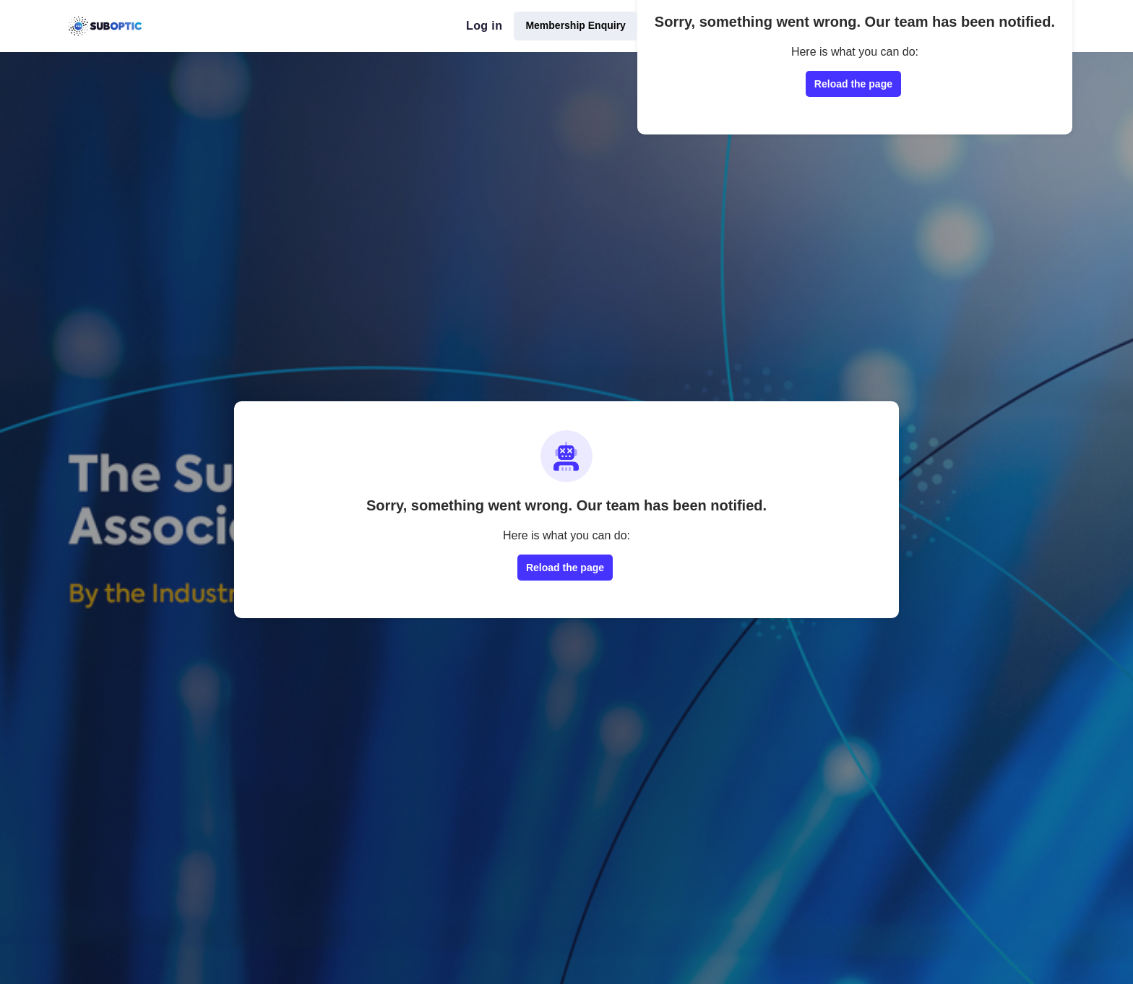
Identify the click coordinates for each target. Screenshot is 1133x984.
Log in (484, 26)
